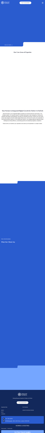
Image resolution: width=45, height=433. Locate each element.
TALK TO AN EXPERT (22, 395)
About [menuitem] (2, 402)
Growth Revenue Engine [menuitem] (28, 402)
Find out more (8, 44)
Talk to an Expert (25, 2)
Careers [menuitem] (3, 406)
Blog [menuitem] (2, 404)
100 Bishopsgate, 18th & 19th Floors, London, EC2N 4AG (17, 413)
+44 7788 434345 (9, 411)
